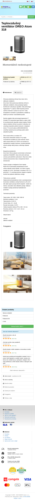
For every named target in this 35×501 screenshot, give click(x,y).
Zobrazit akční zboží (17, 326)
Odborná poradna (8, 387)
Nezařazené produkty (10, 419)
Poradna (7, 434)
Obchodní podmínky (10, 417)
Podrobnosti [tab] (7, 92)
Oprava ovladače (7, 313)
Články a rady (7, 398)
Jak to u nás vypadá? (10, 415)
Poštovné (5, 315)
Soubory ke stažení (9, 390)
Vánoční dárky (7, 383)
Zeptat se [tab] (18, 92)
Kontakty (7, 412)
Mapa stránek (8, 439)
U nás (4, 321)
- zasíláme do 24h (12, 376)
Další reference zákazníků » (17, 370)
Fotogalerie (7, 394)
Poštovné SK (6, 318)
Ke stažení (7, 437)
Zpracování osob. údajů (11, 441)
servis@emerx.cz (7, 1)
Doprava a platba (9, 413)
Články (6, 435)
